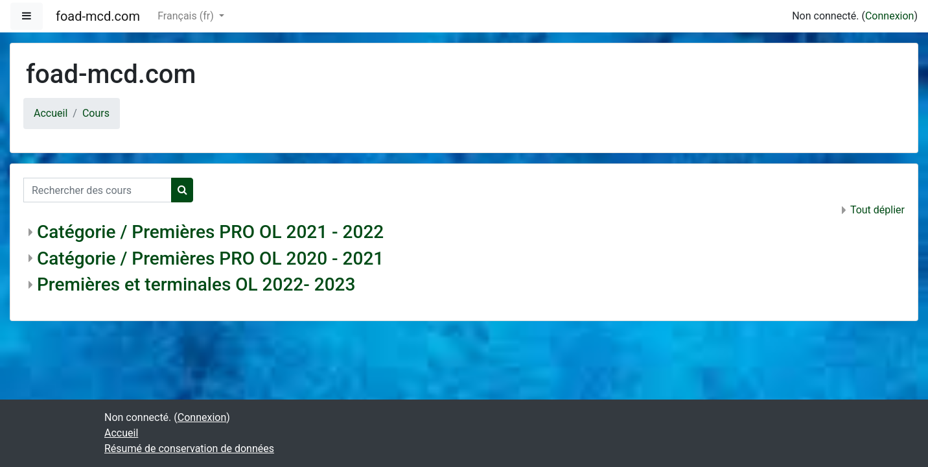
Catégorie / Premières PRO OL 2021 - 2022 (210, 232)
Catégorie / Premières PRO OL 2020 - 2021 (210, 258)
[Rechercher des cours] (97, 190)
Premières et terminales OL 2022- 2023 (196, 284)
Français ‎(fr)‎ (186, 16)
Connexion (889, 16)
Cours (96, 113)
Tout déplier (877, 210)
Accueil (50, 113)
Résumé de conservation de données (189, 448)
